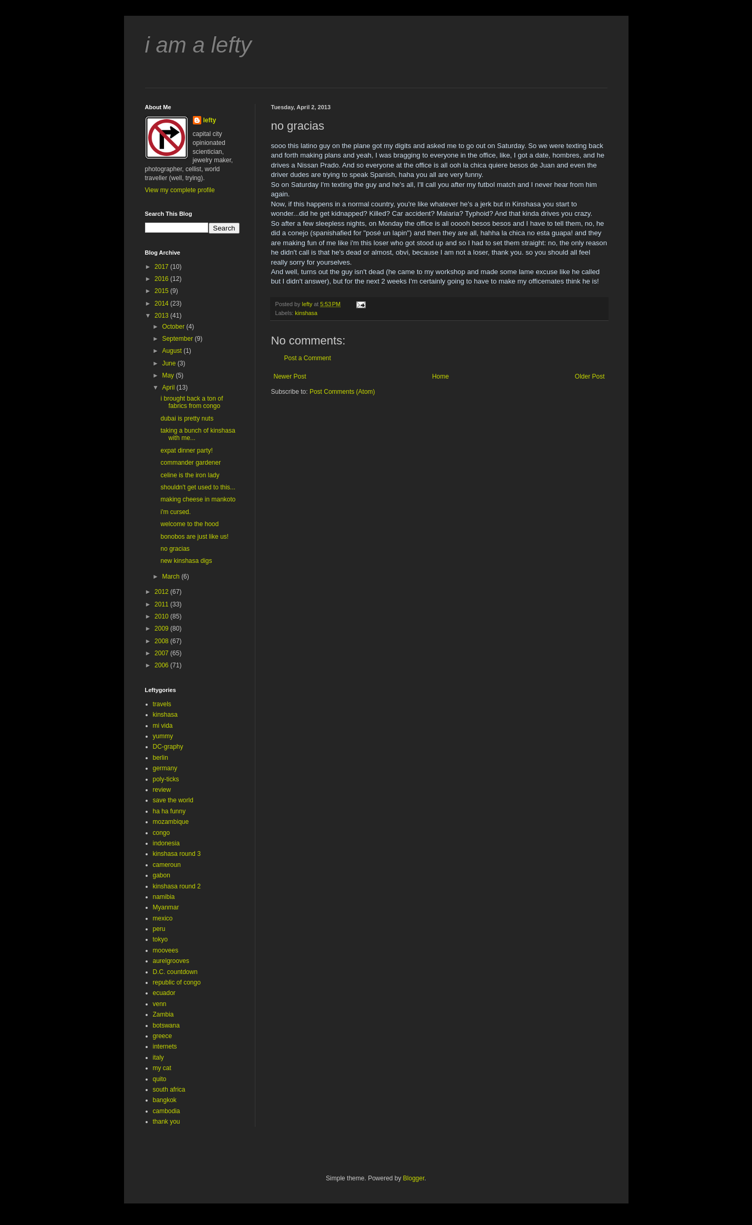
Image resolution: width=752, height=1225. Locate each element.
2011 (162, 604)
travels (162, 704)
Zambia (163, 1014)
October (174, 326)
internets (165, 1046)
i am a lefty (198, 45)
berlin (160, 757)
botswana (166, 1025)
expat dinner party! (186, 450)
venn (160, 1004)
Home (440, 376)
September (178, 338)
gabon (161, 875)
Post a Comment (307, 358)
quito (160, 1079)
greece (162, 1036)
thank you (166, 1121)
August (172, 350)
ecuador (164, 993)
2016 (162, 278)
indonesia (166, 843)
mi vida (163, 725)
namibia (164, 897)
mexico (163, 918)
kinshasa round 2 (177, 886)
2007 (162, 653)
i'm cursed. (175, 512)
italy (158, 1057)
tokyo (160, 939)
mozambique (171, 821)
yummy (163, 736)
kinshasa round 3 (177, 853)
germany (165, 768)
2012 (162, 591)
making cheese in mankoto (197, 499)
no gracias (174, 548)
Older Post (590, 376)
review (162, 789)
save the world (173, 800)
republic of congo (177, 982)
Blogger (414, 1178)
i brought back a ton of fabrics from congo (191, 402)
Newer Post (290, 376)
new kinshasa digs (186, 560)
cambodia (166, 1111)
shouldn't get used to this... (197, 487)
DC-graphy (168, 746)
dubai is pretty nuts (186, 418)
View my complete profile (180, 190)
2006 (162, 665)
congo (161, 832)
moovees (166, 950)
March (171, 576)
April (169, 387)
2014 (162, 303)
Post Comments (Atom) (342, 391)
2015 (162, 291)
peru (159, 929)
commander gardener (190, 462)
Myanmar (166, 907)
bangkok (165, 1100)
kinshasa (306, 313)
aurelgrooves (171, 961)
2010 (162, 616)
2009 (162, 628)
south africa (169, 1089)
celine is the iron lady (189, 475)
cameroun (167, 864)
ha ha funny (169, 811)
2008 (162, 641)
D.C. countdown (175, 972)
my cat (162, 1068)
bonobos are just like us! (194, 536)
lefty (210, 120)
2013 (162, 315)
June (169, 363)
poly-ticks (166, 779)
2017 (162, 266)
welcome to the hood (189, 524)
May (169, 375)
